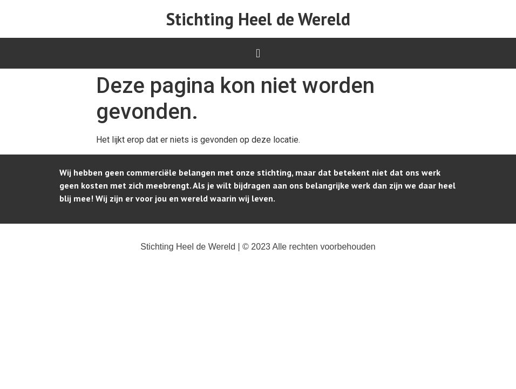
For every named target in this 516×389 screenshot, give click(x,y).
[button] (258, 53)
